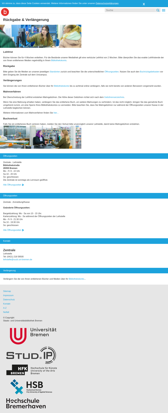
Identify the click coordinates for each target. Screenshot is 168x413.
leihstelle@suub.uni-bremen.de (17, 259)
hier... (56, 113)
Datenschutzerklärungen (107, 3)
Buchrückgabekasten (149, 72)
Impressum (8, 295)
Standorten (55, 72)
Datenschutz (9, 299)
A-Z (5, 308)
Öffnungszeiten (112, 72)
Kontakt (6, 304)
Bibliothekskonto (59, 60)
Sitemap (7, 291)
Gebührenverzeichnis (114, 97)
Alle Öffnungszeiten (13, 185)
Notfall (6, 312)
